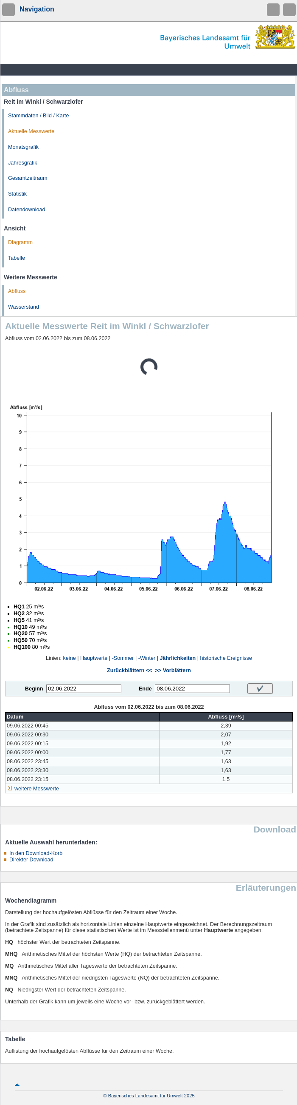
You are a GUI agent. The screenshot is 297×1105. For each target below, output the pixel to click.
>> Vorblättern (173, 670)
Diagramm (20, 242)
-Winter (147, 658)
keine (69, 658)
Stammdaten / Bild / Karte (38, 116)
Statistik (17, 194)
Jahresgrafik (22, 163)
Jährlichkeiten (178, 658)
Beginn (34, 689)
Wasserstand (23, 307)
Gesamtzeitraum (27, 178)
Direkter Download (31, 860)
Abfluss (16, 291)
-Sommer (123, 658)
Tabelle (16, 258)
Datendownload (26, 210)
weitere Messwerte (36, 789)
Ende (145, 689)
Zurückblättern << (129, 670)
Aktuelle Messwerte (31, 131)
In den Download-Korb (35, 853)
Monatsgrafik (23, 147)
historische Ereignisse (226, 658)
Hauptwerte (93, 658)
